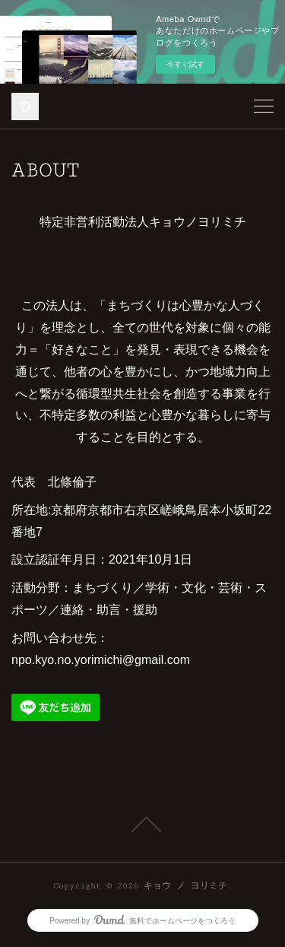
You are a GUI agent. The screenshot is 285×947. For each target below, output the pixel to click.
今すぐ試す (185, 64)
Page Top (142, 824)
